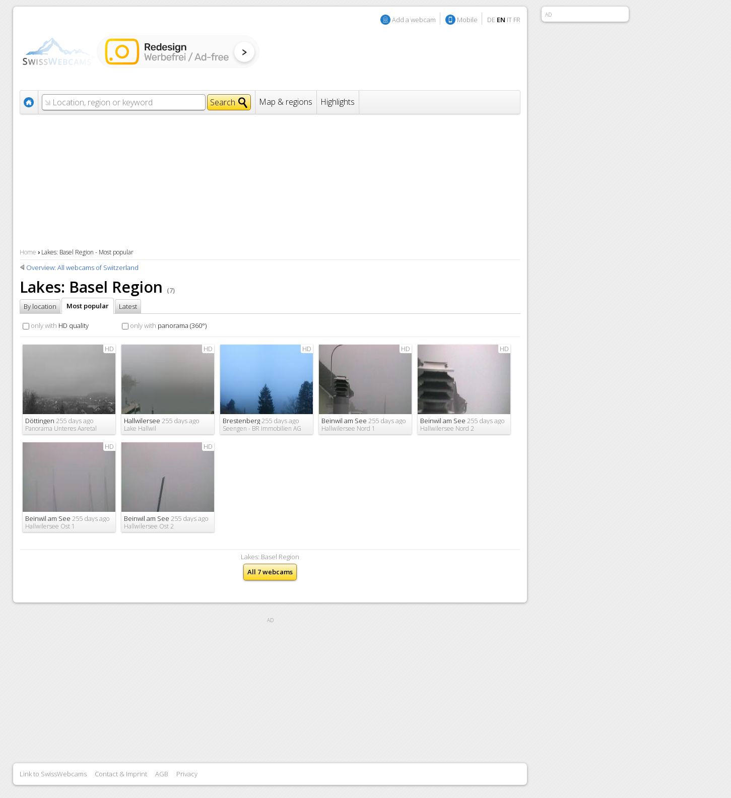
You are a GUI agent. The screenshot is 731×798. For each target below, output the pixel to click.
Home (28, 252)
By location (40, 306)
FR (516, 19)
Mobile (467, 19)
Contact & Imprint (121, 773)
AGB (161, 773)
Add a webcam (414, 19)
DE (491, 19)
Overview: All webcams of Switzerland (82, 267)
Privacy (186, 773)
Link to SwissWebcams (53, 773)
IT (509, 19)
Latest (128, 306)
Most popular (88, 305)
